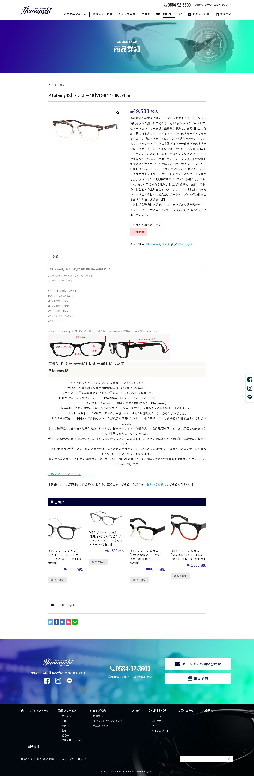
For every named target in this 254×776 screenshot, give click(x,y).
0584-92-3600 (133, 668)
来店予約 (225, 14)
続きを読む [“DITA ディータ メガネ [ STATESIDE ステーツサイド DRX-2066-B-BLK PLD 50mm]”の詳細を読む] (57, 580)
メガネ (166, 244)
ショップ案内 (126, 14)
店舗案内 (98, 716)
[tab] (55, 257)
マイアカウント (160, 730)
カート (155, 725)
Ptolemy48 (153, 244)
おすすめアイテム (75, 14)
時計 (63, 725)
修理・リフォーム (71, 740)
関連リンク (27, 759)
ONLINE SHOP (172, 14)
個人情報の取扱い (46, 759)
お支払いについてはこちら (64, 474)
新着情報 (33, 746)
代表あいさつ (100, 725)
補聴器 (65, 735)
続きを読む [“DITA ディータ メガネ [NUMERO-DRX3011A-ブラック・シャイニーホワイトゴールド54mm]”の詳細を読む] (99, 562)
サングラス (67, 716)
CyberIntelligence (144, 772)
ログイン (82, 759)
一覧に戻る (58, 84)
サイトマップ (67, 759)
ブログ (145, 14)
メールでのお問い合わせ (201, 664)
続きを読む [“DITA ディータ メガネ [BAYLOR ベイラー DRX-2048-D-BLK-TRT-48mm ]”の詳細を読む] (181, 576)
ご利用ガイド (159, 721)
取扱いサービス (102, 14)
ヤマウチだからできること (108, 721)
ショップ (157, 716)
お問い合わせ (201, 14)
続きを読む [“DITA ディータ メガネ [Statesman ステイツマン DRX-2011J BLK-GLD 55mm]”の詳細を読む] (139, 580)
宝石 (63, 730)
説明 (55, 256)
